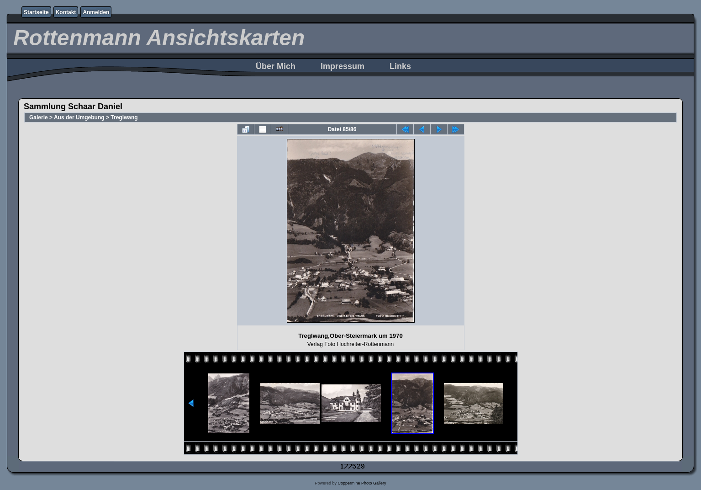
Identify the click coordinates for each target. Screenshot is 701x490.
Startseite (36, 12)
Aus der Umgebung (79, 117)
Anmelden (96, 12)
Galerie (38, 117)
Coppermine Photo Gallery (361, 483)
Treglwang (124, 117)
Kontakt (66, 12)
